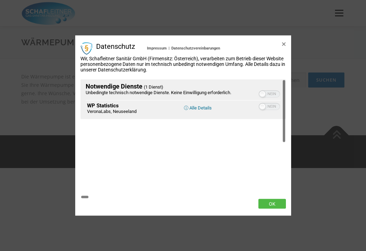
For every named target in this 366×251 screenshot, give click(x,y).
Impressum (157, 87)
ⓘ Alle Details (198, 146)
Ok (272, 164)
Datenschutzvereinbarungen (195, 87)
